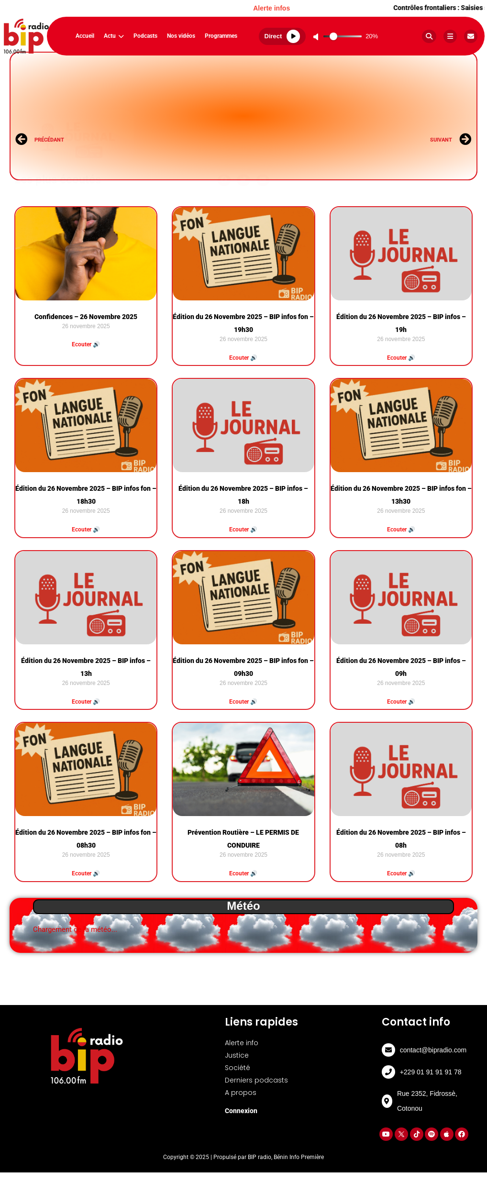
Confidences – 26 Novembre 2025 (85, 316)
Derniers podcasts (256, 1080)
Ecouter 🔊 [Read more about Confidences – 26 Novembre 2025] (86, 344)
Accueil (85, 36)
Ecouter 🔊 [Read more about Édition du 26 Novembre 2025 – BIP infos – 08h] (401, 873)
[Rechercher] (429, 36)
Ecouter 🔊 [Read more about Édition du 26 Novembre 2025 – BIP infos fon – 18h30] (86, 529)
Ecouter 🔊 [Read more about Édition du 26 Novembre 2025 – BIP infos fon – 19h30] (243, 357)
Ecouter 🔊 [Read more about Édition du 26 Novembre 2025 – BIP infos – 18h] (243, 529)
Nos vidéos (181, 36)
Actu (114, 36)
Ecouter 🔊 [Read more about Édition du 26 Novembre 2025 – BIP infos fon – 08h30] (86, 873)
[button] (224, 165)
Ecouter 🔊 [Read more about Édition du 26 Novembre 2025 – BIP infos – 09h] (401, 701)
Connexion (241, 1111)
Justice (237, 1055)
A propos (240, 1092)
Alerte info (241, 1043)
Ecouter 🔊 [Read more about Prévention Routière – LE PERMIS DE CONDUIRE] (243, 873)
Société (237, 1067)
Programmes (221, 36)
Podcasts (145, 36)
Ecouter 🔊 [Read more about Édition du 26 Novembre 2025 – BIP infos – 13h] (86, 701)
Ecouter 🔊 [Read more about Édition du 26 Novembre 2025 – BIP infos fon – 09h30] (243, 701)
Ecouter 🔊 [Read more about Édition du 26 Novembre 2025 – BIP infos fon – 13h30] (401, 529)
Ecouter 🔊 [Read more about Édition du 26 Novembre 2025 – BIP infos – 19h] (401, 357)
